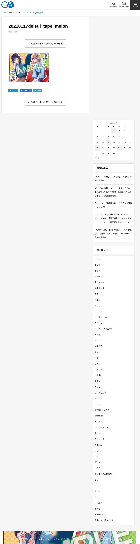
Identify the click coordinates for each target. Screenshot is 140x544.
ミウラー (98, 314)
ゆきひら (98, 285)
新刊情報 (10, 513)
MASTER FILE (120, 523)
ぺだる (97, 309)
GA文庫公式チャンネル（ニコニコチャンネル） (87, 523)
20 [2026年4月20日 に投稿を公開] (97, 122)
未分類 (97, 483)
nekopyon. (99, 390)
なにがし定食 (100, 367)
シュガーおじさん (102, 401)
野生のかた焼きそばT (104, 494)
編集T (97, 268)
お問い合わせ (74, 528)
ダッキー (98, 436)
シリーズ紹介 (44, 513)
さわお (97, 338)
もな (96, 471)
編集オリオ (99, 262)
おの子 (97, 251)
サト (96, 430)
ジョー (97, 332)
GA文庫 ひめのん (102, 384)
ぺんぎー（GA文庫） (104, 303)
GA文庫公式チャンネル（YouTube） (45, 523)
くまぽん (98, 419)
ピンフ (97, 459)
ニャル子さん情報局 (103, 448)
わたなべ (98, 233)
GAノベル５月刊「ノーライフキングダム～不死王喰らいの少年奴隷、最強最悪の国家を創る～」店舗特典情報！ (113, 166)
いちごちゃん (100, 343)
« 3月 (97, 132)
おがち (97, 274)
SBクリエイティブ (15, 523)
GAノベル (95, 513)
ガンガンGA (128, 513)
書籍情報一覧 (26, 513)
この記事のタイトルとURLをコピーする (45, 43)
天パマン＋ (99, 256)
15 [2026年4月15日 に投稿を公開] (108, 116)
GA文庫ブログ (62, 513)
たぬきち (98, 442)
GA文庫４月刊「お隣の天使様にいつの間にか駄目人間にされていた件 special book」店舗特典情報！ (113, 208)
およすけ (98, 349)
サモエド (98, 245)
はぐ (96, 454)
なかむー (98, 326)
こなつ (97, 425)
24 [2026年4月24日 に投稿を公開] (119, 122)
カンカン (98, 372)
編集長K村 (99, 488)
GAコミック (111, 513)
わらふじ (98, 477)
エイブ (97, 239)
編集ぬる (98, 320)
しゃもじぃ (99, 378)
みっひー (98, 361)
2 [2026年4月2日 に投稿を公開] (113, 105)
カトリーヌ (99, 413)
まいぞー (98, 465)
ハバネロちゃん (101, 291)
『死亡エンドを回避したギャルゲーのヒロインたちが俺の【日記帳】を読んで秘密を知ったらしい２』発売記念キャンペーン (113, 192)
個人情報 (58, 528)
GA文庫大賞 (80, 513)
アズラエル (99, 396)
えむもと (98, 407)
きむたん (98, 297)
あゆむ (97, 280)
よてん (97, 355)
